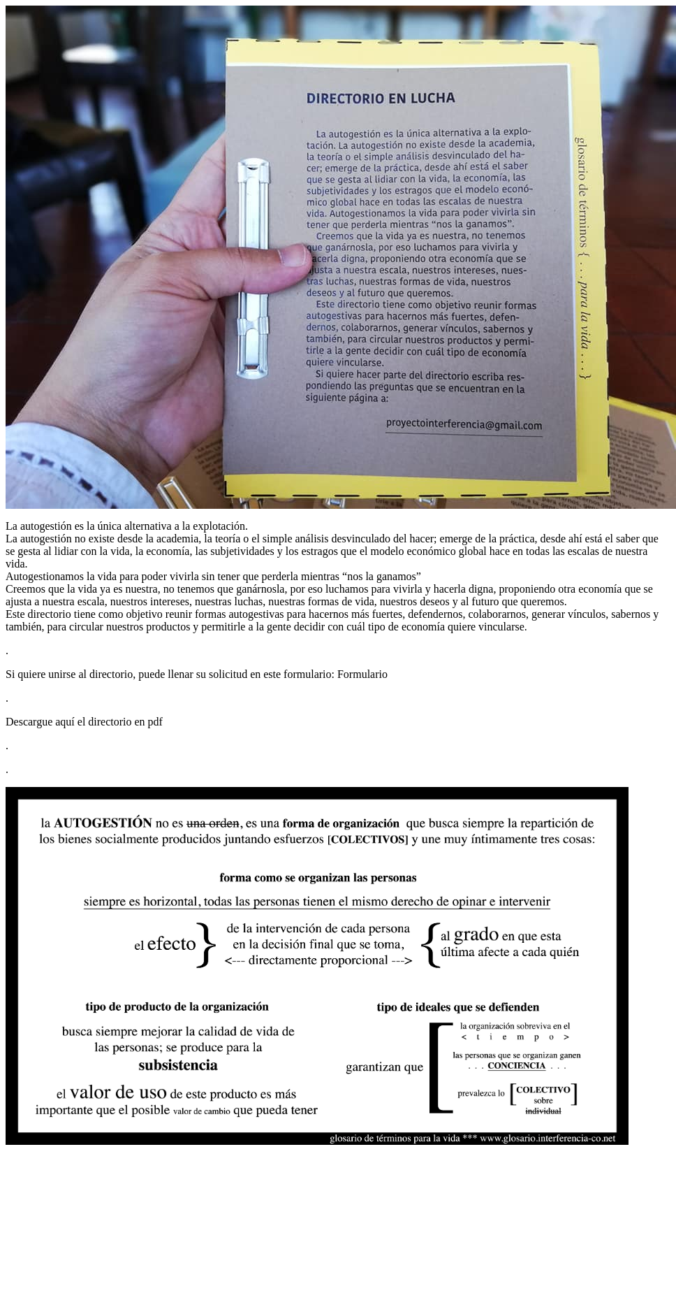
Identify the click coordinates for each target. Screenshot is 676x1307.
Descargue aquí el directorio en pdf (84, 722)
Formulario (362, 674)
